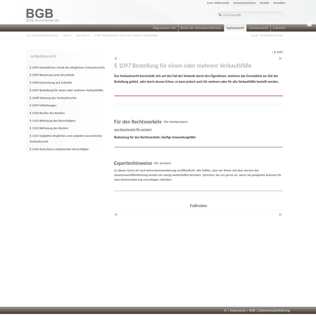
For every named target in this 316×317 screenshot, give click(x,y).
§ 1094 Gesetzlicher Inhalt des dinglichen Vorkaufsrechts (67, 67)
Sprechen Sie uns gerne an (219, 175)
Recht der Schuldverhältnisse (201, 28)
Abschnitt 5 (82, 35)
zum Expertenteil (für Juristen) (133, 129)
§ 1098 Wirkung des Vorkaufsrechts (53, 98)
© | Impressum (235, 310)
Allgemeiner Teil (164, 28)
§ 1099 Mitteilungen (43, 105)
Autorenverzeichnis (244, 2)
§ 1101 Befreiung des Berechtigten (52, 121)
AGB (252, 310)
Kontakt (264, 2)
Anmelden (279, 2)
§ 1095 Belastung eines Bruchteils (52, 75)
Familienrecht (258, 28)
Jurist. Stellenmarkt (218, 2)
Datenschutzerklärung (274, 310)
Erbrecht (279, 28)
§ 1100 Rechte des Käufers (47, 113)
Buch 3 (67, 35)
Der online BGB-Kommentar (42, 35)
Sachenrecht (235, 28)
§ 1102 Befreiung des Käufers (49, 128)
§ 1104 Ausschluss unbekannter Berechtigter (59, 149)
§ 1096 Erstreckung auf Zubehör (51, 83)
